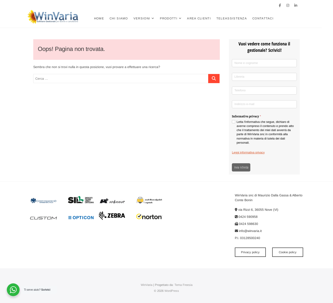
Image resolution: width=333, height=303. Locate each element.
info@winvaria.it (248, 231)
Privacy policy (250, 252)
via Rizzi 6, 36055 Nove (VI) (256, 209)
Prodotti (174, 18)
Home (105, 18)
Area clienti (205, 18)
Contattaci (268, 18)
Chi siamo (124, 18)
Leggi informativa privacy (248, 152)
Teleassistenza (237, 18)
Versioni (147, 18)
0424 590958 (246, 217)
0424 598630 (246, 224)
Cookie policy (288, 252)
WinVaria (146, 285)
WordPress (171, 290)
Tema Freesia (183, 285)
